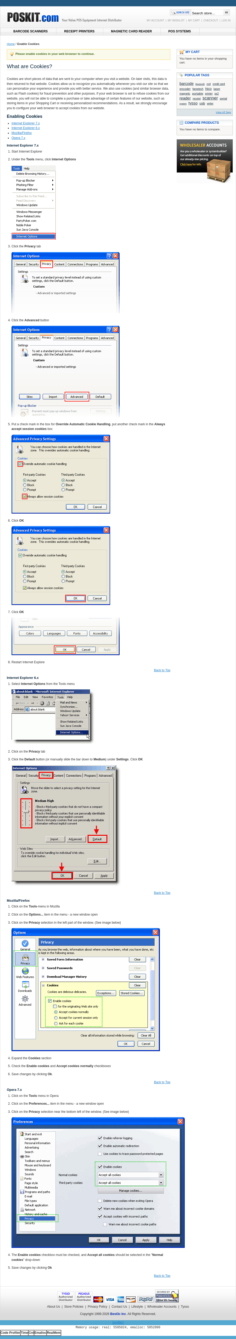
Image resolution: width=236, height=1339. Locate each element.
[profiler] (117, 1322)
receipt (196, 98)
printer (209, 93)
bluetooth (200, 84)
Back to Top (162, 670)
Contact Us (119, 1306)
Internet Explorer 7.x (26, 123)
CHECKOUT (210, 20)
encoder (184, 88)
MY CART (194, 20)
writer (210, 103)
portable (197, 93)
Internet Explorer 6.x (26, 128)
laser (216, 88)
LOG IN (226, 20)
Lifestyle (137, 1306)
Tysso (185, 1306)
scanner (210, 98)
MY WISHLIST (176, 20)
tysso (193, 103)
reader (185, 98)
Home (11, 43)
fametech (198, 89)
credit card (218, 84)
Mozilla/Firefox (22, 133)
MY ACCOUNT (155, 20)
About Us (53, 1306)
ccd (208, 84)
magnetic (184, 93)
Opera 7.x (18, 138)
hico (208, 89)
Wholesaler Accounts (162, 1306)
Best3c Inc (118, 1314)
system (183, 103)
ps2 (217, 93)
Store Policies (73, 1306)
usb (202, 103)
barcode (186, 83)
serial (223, 98)
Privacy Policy (97, 1306)
